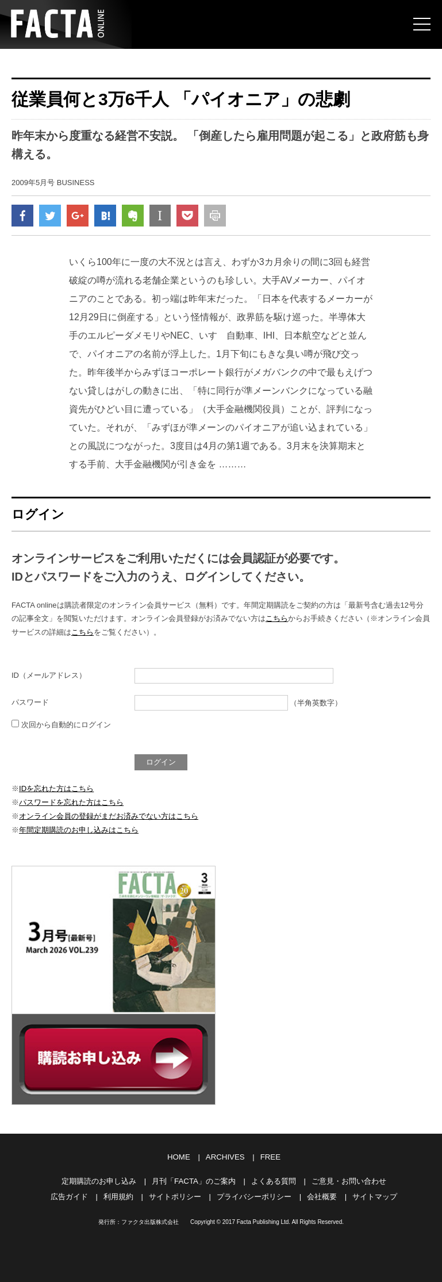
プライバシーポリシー (254, 1194)
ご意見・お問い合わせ (348, 1179)
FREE (270, 1156)
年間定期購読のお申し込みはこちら (79, 829)
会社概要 (322, 1194)
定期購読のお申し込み (99, 1179)
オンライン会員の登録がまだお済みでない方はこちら (108, 816)
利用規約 (118, 1194)
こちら (277, 620)
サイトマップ (374, 1194)
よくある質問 (273, 1179)
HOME (179, 1156)
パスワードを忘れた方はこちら (71, 803)
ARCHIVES (225, 1156)
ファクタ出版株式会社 (150, 1219)
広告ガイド (69, 1194)
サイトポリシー (175, 1194)
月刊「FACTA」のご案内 (194, 1179)
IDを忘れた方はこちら (56, 789)
